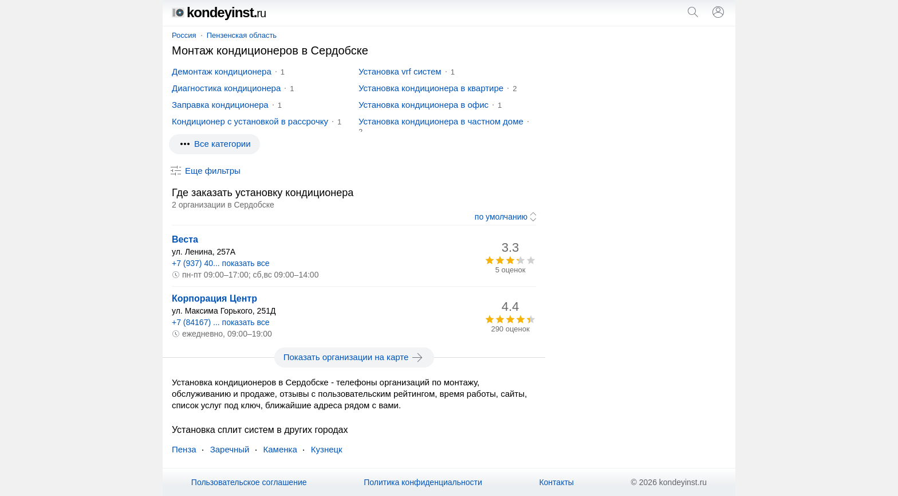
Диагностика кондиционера (226, 88)
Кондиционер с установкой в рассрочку (250, 121)
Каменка (280, 449)
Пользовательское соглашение (249, 482)
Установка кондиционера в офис (424, 105)
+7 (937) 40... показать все (221, 263)
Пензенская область (242, 35)
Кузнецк (326, 449)
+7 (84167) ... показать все (221, 322)
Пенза (184, 449)
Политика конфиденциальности (423, 482)
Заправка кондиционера (220, 105)
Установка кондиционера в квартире (431, 88)
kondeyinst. (219, 12)
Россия (184, 35)
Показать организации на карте (354, 357)
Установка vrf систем (400, 71)
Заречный (230, 449)
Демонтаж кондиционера (221, 71)
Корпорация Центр (214, 298)
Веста (185, 239)
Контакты (556, 482)
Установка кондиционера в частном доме (441, 121)
